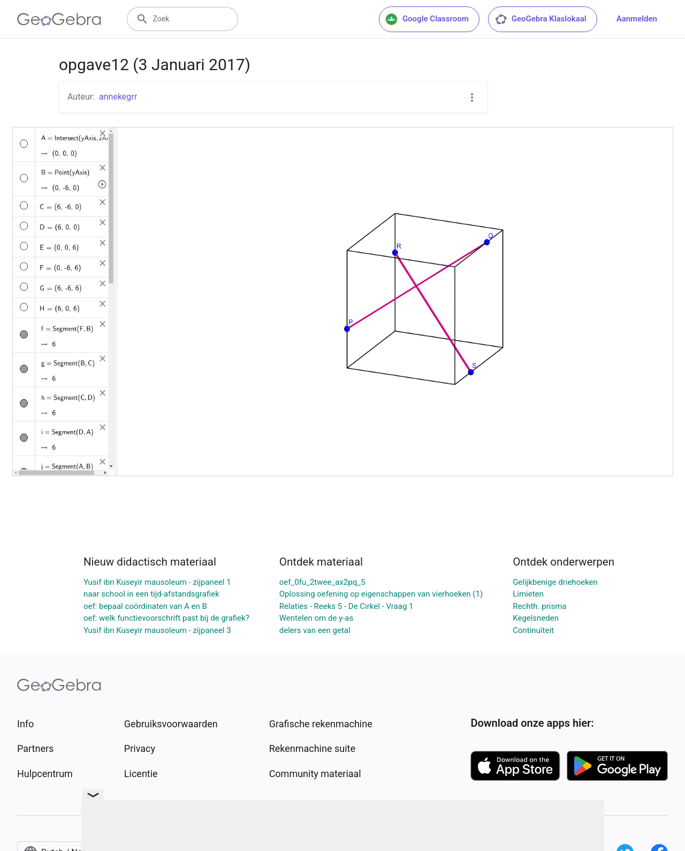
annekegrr (118, 97)
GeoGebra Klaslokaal (540, 19)
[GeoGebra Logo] (59, 19)
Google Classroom (427, 19)
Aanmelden (636, 19)
